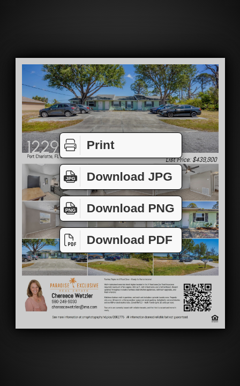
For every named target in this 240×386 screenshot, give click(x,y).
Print (87, 145)
